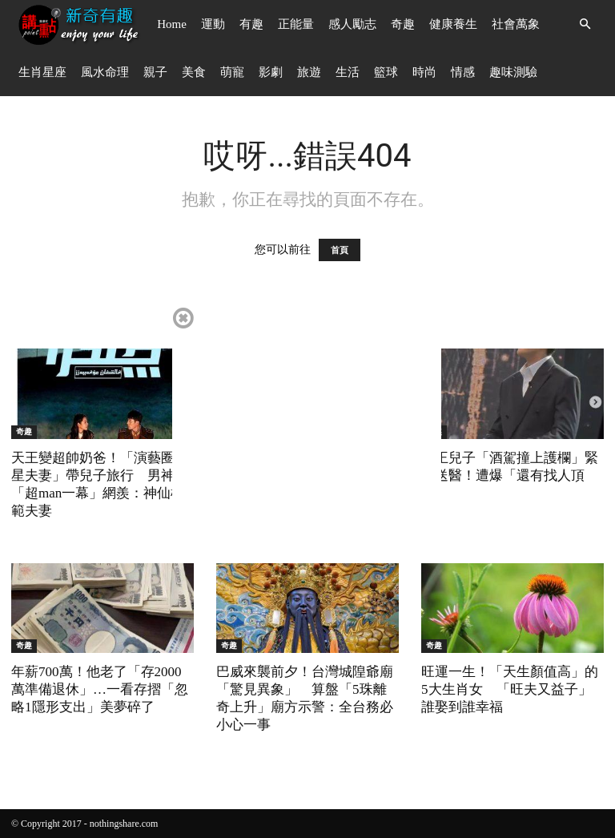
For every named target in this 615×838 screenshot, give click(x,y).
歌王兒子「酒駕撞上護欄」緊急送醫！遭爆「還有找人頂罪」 (509, 475)
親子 (155, 72)
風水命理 (105, 72)
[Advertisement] (306, 417)
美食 (194, 72)
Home (172, 24)
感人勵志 (352, 24)
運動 (213, 24)
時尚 (424, 72)
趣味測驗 (513, 72)
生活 (348, 72)
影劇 (271, 72)
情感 (463, 72)
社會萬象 (516, 24)
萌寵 (232, 72)
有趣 (251, 24)
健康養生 (453, 24)
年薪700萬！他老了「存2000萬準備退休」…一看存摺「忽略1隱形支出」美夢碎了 (99, 689)
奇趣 (403, 24)
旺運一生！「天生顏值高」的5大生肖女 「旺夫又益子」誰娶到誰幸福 (509, 689)
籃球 (386, 72)
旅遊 (309, 72)
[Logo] (80, 24)
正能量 (296, 24)
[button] (584, 24)
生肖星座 (42, 72)
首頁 (339, 250)
